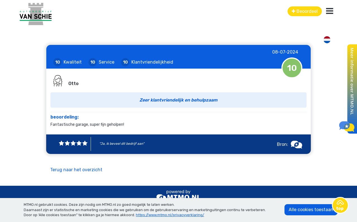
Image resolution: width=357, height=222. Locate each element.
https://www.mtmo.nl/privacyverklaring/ (170, 215)
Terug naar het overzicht (76, 169)
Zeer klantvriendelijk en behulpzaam (178, 100)
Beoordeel (305, 11)
